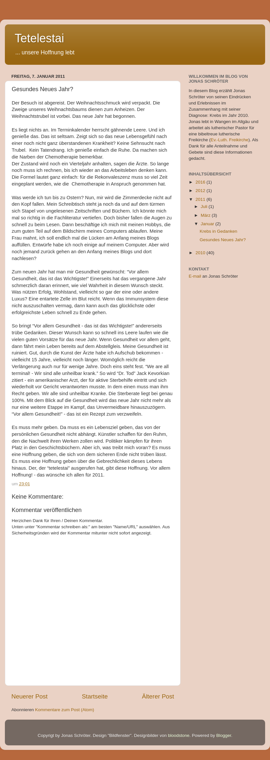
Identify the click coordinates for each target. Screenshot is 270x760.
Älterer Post (158, 696)
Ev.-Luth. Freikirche (230, 139)
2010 (201, 252)
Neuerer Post (29, 696)
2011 (201, 199)
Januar (208, 223)
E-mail (195, 276)
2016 (201, 182)
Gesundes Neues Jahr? (223, 239)
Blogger (223, 735)
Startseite (95, 696)
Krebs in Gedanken (218, 231)
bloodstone (178, 735)
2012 (201, 190)
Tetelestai (39, 38)
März (206, 215)
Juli (205, 206)
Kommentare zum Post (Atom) (64, 709)
